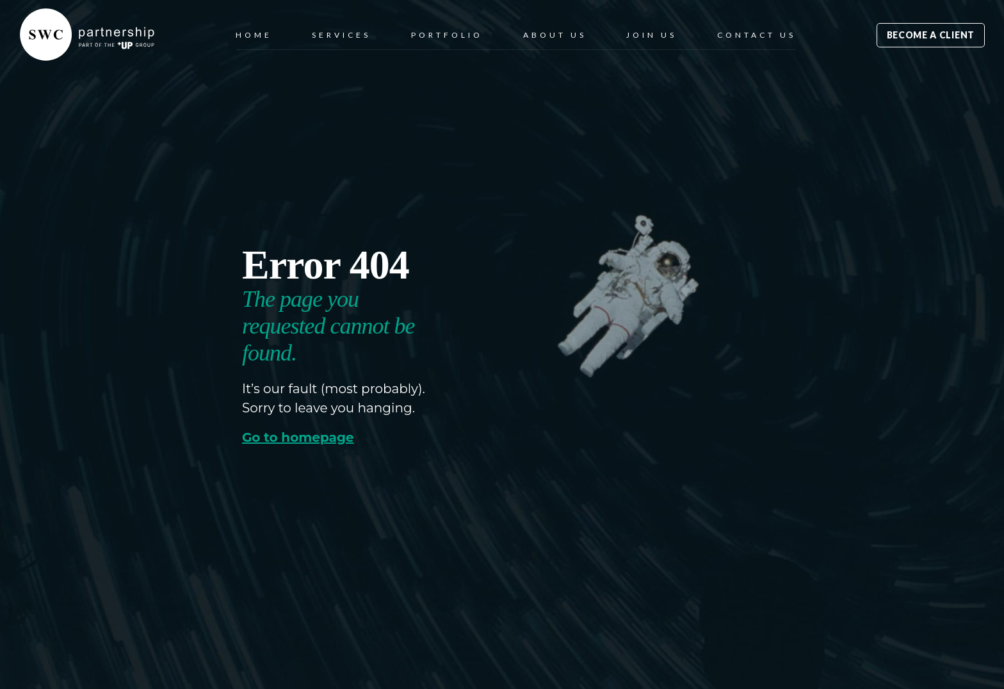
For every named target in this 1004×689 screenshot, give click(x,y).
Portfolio (447, 35)
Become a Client (931, 34)
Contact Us (756, 35)
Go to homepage (298, 437)
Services (341, 35)
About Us (555, 35)
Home (254, 35)
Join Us (651, 35)
